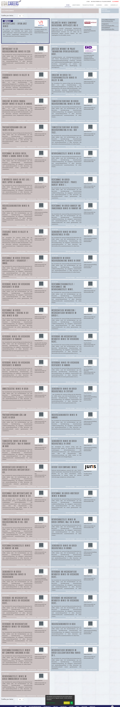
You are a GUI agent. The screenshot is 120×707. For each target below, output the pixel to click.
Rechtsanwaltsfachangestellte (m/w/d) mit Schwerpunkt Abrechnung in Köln (16, 651)
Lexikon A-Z (114, 5)
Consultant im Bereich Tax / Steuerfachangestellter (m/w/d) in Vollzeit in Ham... (64, 78)
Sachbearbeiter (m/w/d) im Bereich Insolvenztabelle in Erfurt (64, 442)
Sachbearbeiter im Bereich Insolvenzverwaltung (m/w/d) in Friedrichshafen (14, 574)
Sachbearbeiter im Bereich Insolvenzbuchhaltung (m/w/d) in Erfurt (66, 259)
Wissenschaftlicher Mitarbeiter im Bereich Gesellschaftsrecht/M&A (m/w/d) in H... (66, 653)
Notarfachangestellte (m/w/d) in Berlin (66, 153)
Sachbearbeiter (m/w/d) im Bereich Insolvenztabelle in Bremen (64, 547)
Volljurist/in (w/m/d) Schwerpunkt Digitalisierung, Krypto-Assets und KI (65, 24)
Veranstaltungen (88, 5)
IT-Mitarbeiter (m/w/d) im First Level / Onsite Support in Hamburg (16, 181)
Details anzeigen (21, 42)
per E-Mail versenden (42, 42)
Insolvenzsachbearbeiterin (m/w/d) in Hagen (15, 207)
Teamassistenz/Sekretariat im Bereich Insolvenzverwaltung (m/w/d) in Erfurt (66, 102)
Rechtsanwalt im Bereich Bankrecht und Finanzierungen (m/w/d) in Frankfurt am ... (66, 208)
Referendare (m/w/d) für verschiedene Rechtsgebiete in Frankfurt (16, 338)
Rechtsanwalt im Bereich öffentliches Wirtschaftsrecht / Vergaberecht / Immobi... (16, 261)
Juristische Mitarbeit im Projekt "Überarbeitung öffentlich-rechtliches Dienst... (65, 51)
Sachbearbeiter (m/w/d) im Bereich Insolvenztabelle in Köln (64, 233)
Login (88, 1)
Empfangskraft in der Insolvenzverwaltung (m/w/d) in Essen (16, 50)
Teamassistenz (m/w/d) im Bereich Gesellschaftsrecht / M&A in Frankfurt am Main (16, 444)
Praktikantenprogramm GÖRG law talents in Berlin (14, 416)
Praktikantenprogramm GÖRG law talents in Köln (14, 129)
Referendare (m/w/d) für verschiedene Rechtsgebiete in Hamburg (65, 364)
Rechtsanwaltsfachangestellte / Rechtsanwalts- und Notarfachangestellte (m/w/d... (63, 287)
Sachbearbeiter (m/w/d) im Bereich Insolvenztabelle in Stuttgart (64, 390)
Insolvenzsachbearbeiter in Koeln (63, 624)
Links (106, 5)
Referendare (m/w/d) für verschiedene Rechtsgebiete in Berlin (16, 285)
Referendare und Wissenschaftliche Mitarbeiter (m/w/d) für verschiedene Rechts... (65, 339)
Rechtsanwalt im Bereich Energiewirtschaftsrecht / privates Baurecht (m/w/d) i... (64, 182)
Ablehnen (66, 703)
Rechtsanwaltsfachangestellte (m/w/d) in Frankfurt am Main (16, 547)
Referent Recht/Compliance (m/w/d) (64, 467)
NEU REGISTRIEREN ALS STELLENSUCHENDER (101, 1)
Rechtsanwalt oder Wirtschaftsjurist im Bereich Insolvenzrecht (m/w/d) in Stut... (17, 495)
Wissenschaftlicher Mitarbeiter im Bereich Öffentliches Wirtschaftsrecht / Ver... (16, 470)
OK (71, 703)
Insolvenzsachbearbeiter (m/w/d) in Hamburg (64, 416)
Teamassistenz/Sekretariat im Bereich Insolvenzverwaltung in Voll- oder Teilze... (65, 130)
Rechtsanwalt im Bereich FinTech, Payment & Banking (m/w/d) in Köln (15, 155)
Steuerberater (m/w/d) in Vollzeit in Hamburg (15, 76)
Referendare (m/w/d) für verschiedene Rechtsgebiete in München (16, 364)
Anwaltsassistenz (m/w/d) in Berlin (15, 388)
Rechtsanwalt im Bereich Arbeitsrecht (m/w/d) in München (65, 495)
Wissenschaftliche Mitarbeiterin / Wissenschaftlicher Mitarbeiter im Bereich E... (64, 313)
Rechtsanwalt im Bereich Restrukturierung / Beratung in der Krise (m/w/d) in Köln (15, 313)
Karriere (99, 5)
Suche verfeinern (106, 11)
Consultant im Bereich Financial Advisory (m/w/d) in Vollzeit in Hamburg (17, 102)
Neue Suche (104, 9)
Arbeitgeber (76, 5)
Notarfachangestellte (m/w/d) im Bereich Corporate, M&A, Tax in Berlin (65, 521)
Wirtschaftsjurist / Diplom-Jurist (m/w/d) (15, 25)
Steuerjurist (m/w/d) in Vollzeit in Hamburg (15, 233)
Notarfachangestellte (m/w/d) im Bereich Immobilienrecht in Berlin (14, 678)
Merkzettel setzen (31, 42)
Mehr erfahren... (51, 703)
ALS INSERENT (115, 1)
